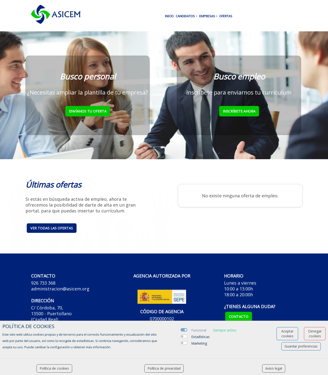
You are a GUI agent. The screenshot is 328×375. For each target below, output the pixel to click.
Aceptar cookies (287, 333)
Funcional (198, 330)
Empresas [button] (207, 16)
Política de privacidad (164, 368)
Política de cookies (54, 368)
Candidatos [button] (185, 16)
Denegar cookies (315, 333)
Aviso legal (273, 368)
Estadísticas (200, 336)
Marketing (199, 343)
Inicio (169, 16)
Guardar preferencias (301, 346)
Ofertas (225, 16)
